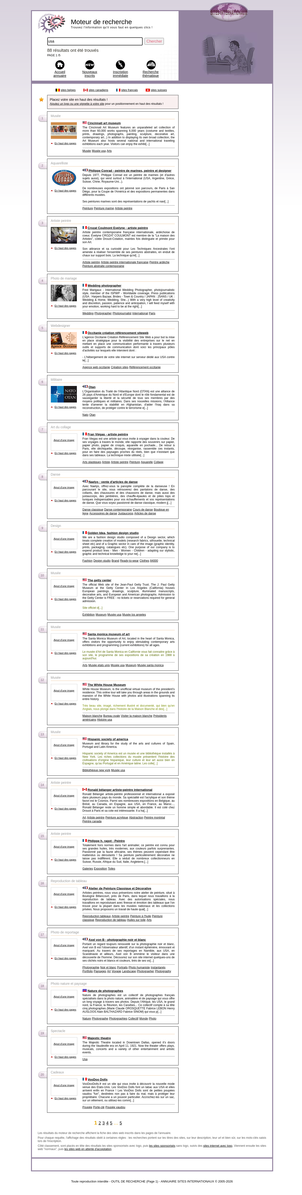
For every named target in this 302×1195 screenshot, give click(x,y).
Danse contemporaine (118, 509)
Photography (163, 971)
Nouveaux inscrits (89, 74)
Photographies (118, 1018)
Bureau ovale (111, 716)
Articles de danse (145, 513)
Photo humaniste (139, 967)
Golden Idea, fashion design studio (113, 533)
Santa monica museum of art (109, 634)
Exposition (100, 868)
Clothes (144, 560)
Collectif (133, 1018)
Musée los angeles (134, 614)
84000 (154, 560)
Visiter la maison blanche (136, 716)
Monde (143, 1018)
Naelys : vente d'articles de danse (113, 482)
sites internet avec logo (217, 1145)
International (140, 313)
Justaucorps (125, 513)
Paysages (100, 971)
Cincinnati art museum (104, 123)
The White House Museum (107, 685)
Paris (152, 313)
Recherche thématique (150, 74)
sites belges (68, 90)
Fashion (88, 560)
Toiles (111, 868)
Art (84, 817)
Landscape (129, 971)
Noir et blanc (108, 967)
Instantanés (158, 967)
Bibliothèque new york (96, 770)
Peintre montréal (154, 817)
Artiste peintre (123, 208)
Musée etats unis (99, 665)
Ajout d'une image (64, 440)
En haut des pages (65, 143)
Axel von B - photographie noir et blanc (117, 939)
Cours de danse (143, 509)
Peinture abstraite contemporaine (103, 266)
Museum (101, 614)
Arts (109, 151)
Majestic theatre (99, 1038)
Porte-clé (99, 1107)
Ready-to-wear (129, 560)
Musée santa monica (150, 665)
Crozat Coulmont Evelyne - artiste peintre (118, 228)
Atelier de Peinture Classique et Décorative (119, 888)
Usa (85, 1059)
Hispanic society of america (108, 739)
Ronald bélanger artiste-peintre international (120, 790)
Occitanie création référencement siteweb (118, 333)
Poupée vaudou (115, 1107)
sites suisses (159, 90)
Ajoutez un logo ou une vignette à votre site (77, 103)
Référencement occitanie (145, 367)
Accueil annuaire (59, 74)
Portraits (122, 967)
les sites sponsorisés (162, 1145)
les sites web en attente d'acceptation (87, 1149)
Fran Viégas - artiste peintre (108, 434)
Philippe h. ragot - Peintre (106, 841)
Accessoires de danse (103, 513)
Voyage (116, 971)
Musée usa (99, 151)
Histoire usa (104, 719)
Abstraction (136, 817)
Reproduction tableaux (97, 916)
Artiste (106, 462)
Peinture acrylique (116, 817)
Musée (87, 151)
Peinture (88, 208)
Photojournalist (122, 313)
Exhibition (89, 614)
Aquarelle (147, 462)
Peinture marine (104, 208)
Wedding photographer (104, 285)
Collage (158, 462)
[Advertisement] (225, 157)
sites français (129, 90)
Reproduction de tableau (110, 920)
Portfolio (88, 971)
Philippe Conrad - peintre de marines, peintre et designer (129, 170)
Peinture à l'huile (140, 916)
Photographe (100, 1018)
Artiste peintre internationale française (124, 262)
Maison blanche (92, 716)
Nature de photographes (105, 991)
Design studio (102, 560)
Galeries (88, 868)
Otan (92, 387)
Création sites (119, 367)
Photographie (91, 967)
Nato (85, 414)
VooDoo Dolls (97, 1079)
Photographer (103, 313)
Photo (152, 1018)
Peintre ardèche (159, 262)
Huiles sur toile (136, 920)
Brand (115, 560)
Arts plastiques (92, 462)
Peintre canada (92, 821)
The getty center (99, 580)
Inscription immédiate (120, 74)
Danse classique (93, 509)
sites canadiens (98, 90)
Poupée (87, 1107)
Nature (87, 1018)
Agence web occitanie (96, 367)
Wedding (88, 313)
